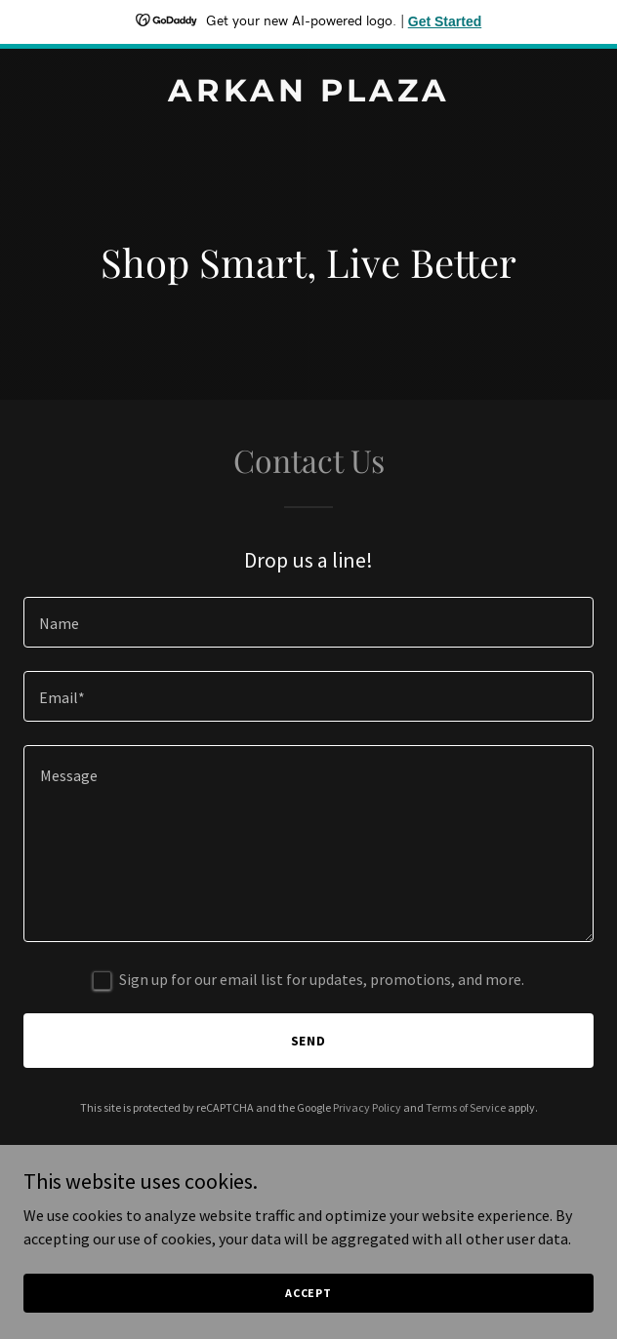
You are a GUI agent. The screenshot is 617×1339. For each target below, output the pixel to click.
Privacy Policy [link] (367, 1107)
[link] (308, 95)
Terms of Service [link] (466, 1107)
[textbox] (308, 622)
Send (309, 1040)
